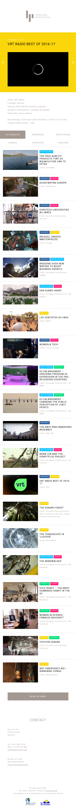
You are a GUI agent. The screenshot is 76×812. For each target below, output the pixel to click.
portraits (38, 143)
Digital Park (51, 791)
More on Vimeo (38, 696)
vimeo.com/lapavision (18, 765)
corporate (38, 135)
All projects (12, 135)
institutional (63, 135)
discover (63, 143)
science (12, 143)
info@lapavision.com (17, 750)
